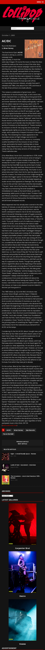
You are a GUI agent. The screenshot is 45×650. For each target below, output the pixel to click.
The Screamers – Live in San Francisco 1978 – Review (25, 477)
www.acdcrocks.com (9, 425)
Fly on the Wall (8, 434)
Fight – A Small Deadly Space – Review (23, 454)
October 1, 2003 (8, 35)
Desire (22, 596)
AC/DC (9, 430)
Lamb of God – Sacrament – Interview (23, 465)
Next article (22, 444)
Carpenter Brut (22, 548)
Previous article (22, 442)
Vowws (22, 644)
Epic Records (30, 430)
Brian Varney (18, 430)
